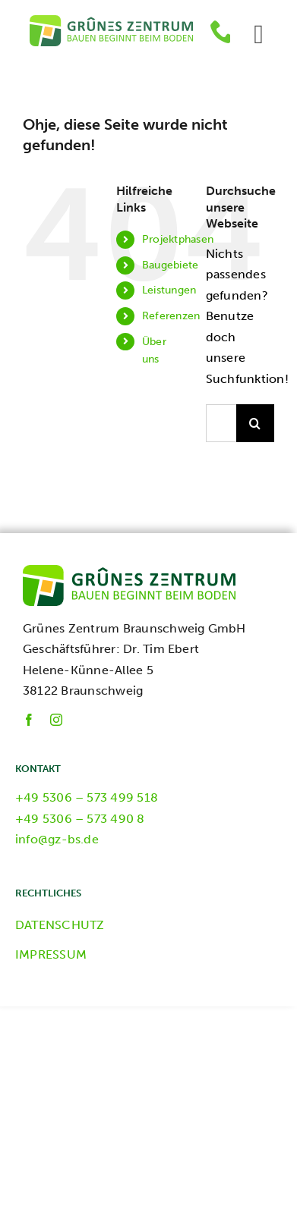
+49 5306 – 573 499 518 (86, 797)
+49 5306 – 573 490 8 (80, 818)
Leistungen (169, 290)
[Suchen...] (221, 423)
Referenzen (171, 315)
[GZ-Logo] (111, 21)
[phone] (222, 31)
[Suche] (255, 423)
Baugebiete (170, 265)
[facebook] (29, 720)
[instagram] (56, 720)
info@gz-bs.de (57, 839)
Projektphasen (177, 239)
